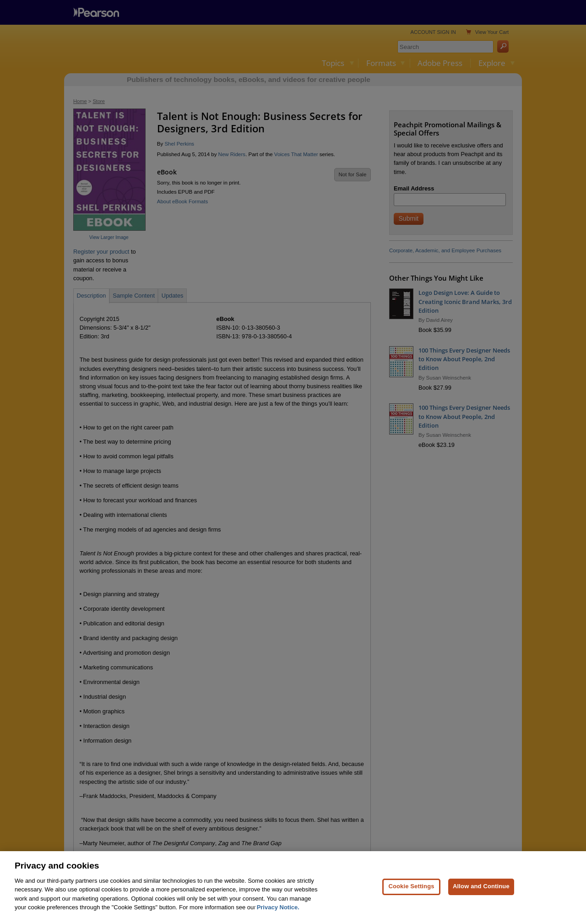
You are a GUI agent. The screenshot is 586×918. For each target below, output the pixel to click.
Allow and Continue (481, 899)
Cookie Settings (411, 899)
